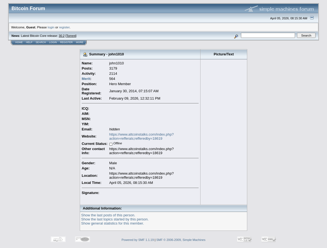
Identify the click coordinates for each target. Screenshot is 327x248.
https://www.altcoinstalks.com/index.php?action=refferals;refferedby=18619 (141, 136)
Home (19, 42)
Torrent (71, 35)
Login (53, 42)
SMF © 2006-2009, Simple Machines (180, 239)
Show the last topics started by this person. (115, 219)
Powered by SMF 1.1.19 (138, 239)
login (51, 27)
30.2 (61, 35)
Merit (86, 79)
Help (29, 42)
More (79, 42)
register (64, 27)
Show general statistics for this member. (112, 223)
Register (66, 42)
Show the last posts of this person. (108, 215)
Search (41, 42)
